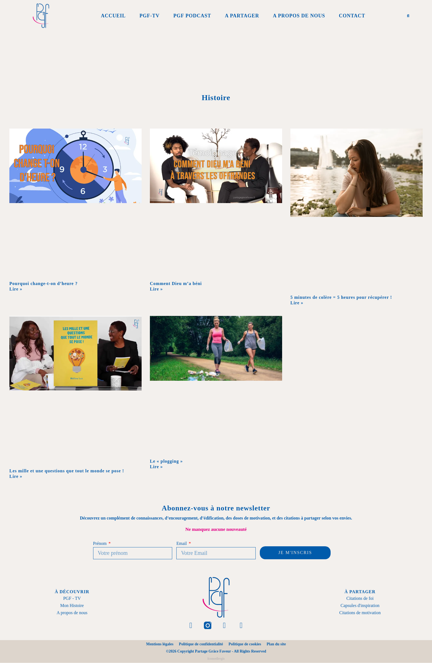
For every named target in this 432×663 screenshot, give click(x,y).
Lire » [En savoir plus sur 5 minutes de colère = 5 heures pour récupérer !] (296, 302)
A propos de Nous (299, 15)
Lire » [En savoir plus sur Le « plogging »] (156, 466)
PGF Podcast (192, 15)
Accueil (113, 15)
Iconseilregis (216, 659)
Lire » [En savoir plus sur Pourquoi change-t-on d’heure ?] (15, 289)
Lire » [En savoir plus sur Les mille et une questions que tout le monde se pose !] (15, 476)
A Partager (242, 15)
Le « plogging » (166, 461)
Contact (352, 15)
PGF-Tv (149, 15)
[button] (408, 16)
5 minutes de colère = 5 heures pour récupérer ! (341, 297)
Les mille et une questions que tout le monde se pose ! (66, 470)
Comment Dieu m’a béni (176, 283)
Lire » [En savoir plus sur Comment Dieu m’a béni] (156, 289)
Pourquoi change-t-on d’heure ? (43, 283)
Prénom (100, 543)
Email (182, 543)
